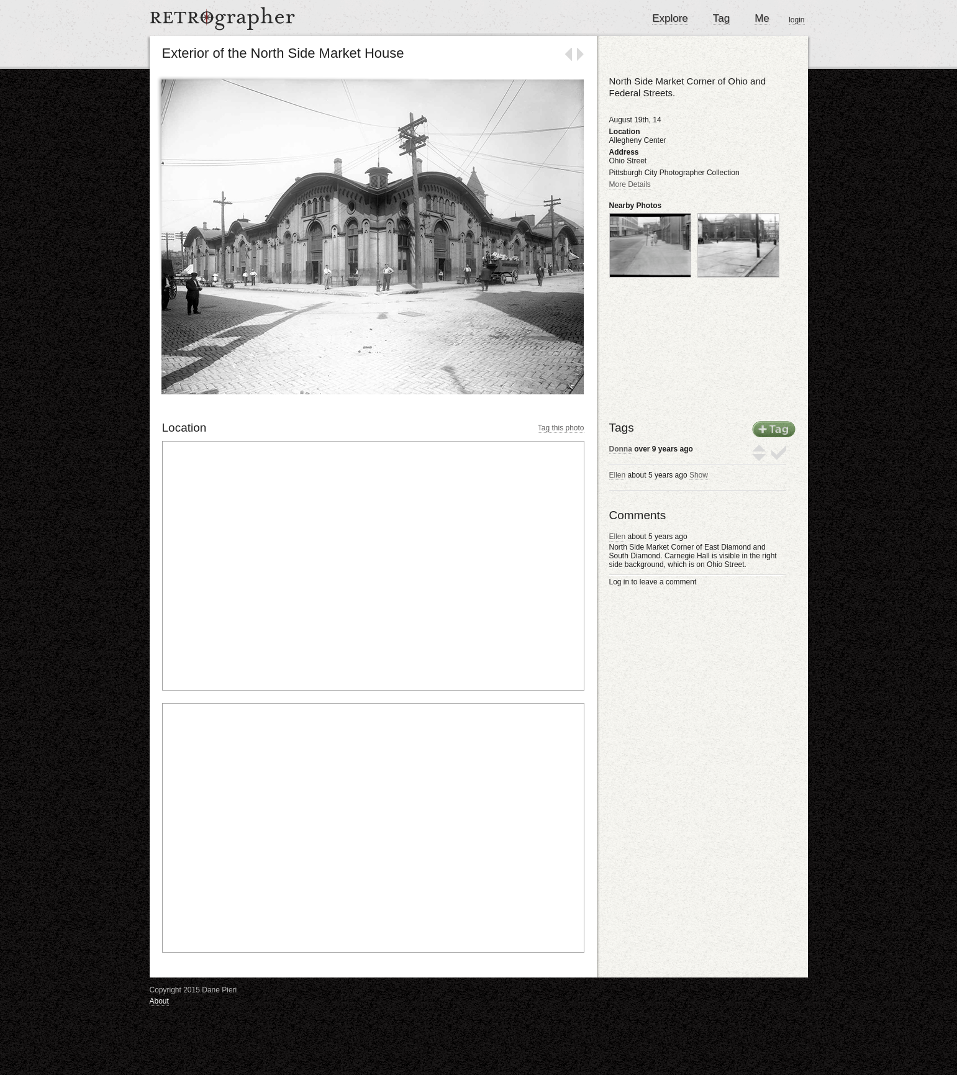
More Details (630, 184)
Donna (620, 449)
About (159, 1001)
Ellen (617, 475)
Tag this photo (561, 428)
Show (698, 475)
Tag (721, 18)
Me (762, 18)
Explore (670, 18)
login (796, 20)
